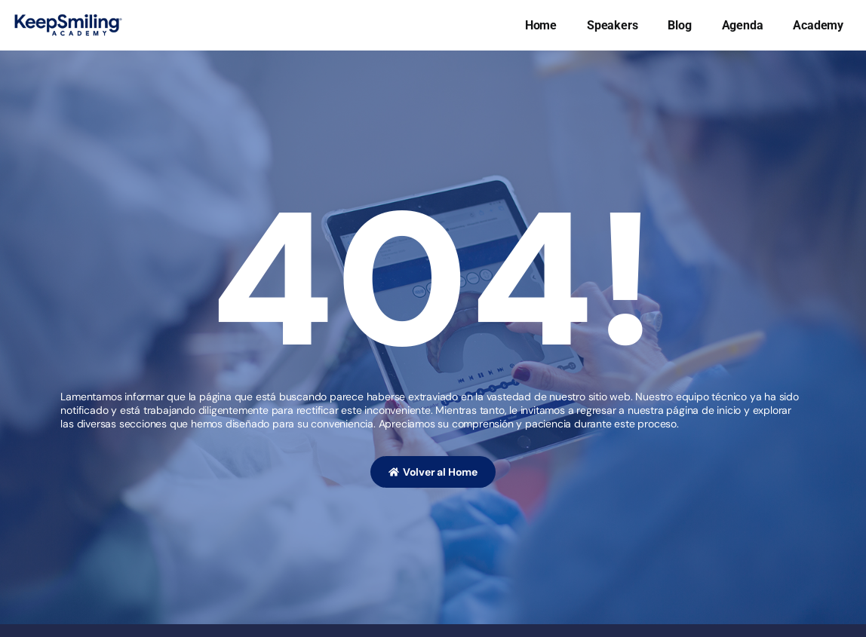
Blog (679, 25)
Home (541, 25)
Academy (818, 25)
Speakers (612, 25)
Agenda (742, 25)
